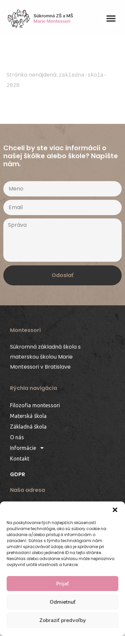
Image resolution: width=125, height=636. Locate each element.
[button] (115, 509)
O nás (17, 437)
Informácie (27, 448)
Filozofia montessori (35, 405)
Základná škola (28, 427)
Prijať (62, 583)
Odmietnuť (63, 602)
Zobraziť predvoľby (62, 620)
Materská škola (28, 416)
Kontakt (19, 459)
